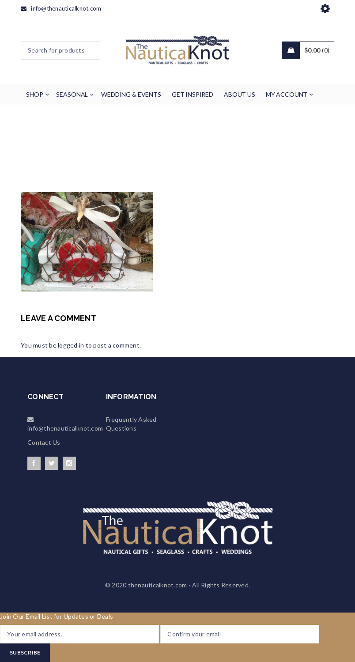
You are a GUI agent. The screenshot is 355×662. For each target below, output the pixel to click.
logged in (71, 345)
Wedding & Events (157, 151)
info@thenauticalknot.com (66, 8)
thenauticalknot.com (157, 585)
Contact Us (43, 442)
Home (111, 151)
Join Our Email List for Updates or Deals (56, 616)
